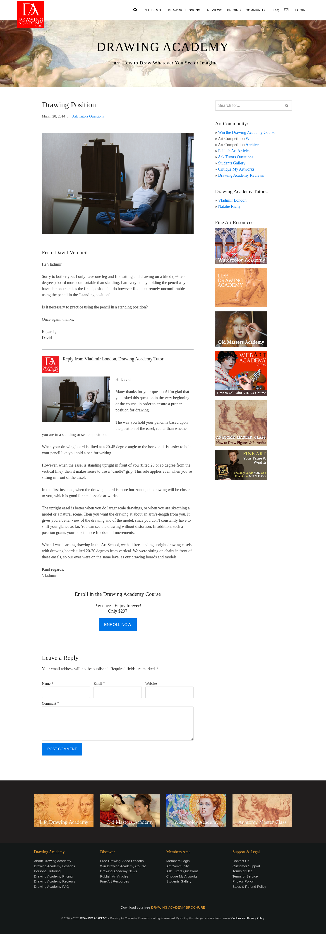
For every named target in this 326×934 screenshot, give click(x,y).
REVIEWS (214, 10)
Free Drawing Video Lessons (122, 861)
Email (99, 683)
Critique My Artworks (236, 169)
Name (47, 683)
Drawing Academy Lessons (54, 866)
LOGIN (300, 10)
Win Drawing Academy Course (123, 866)
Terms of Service (245, 876)
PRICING (234, 10)
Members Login (178, 861)
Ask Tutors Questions (88, 116)
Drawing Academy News (118, 871)
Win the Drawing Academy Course (246, 132)
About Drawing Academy (52, 861)
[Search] (248, 105)
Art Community (177, 866)
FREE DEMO (151, 10)
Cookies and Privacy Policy (247, 918)
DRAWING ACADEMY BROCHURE (178, 907)
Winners (252, 138)
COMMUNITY (256, 10)
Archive (252, 144)
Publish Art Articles (234, 151)
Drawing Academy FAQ (51, 886)
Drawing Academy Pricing (53, 876)
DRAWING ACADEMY (163, 47)
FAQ (276, 10)
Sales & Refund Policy (249, 886)
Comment (50, 703)
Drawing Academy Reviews (241, 175)
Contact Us (241, 861)
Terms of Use (242, 871)
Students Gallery (231, 163)
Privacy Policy (243, 881)
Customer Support (246, 866)
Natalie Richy (229, 206)
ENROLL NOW (117, 624)
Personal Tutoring (47, 871)
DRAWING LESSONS (184, 10)
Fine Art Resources (114, 881)
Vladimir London (232, 200)
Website (151, 683)
